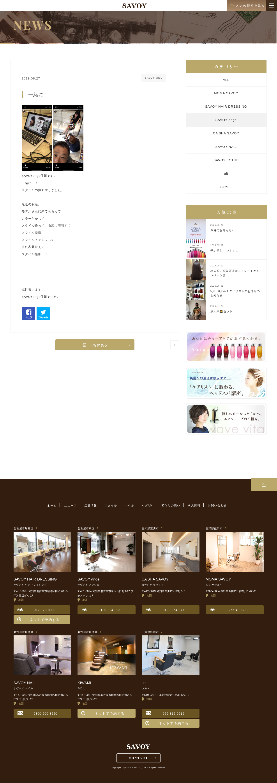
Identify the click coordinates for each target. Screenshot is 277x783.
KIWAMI (147, 505)
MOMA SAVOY (226, 93)
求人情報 (193, 505)
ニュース (71, 505)
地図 (19, 599)
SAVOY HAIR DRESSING (226, 106)
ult (226, 173)
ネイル (129, 505)
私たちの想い (170, 505)
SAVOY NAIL (226, 146)
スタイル (111, 505)
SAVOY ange (226, 120)
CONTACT (138, 758)
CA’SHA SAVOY (226, 133)
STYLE (226, 187)
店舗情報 (91, 505)
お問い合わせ (215, 505)
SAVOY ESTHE (226, 160)
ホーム (53, 505)
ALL (226, 79)
